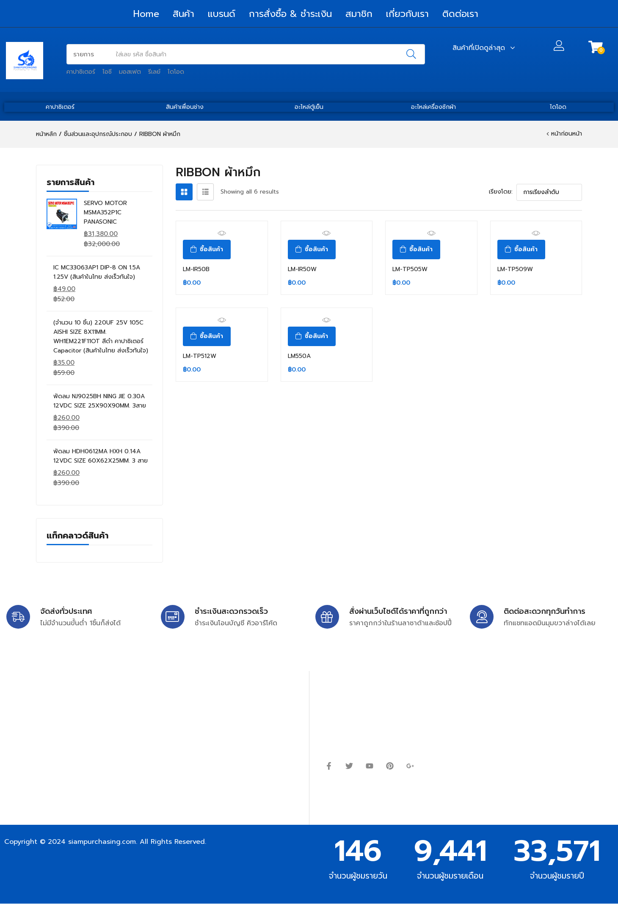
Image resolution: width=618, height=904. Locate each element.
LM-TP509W (515, 269)
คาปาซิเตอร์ (80, 71)
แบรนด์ (221, 14)
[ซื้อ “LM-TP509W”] (521, 249)
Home (146, 14)
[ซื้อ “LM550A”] (312, 336)
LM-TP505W (410, 269)
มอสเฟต (130, 71)
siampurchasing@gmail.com (79, 718)
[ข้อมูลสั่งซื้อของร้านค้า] (549, 192)
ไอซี (107, 71)
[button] (595, 47)
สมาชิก (358, 14)
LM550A (299, 356)
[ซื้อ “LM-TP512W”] (207, 336)
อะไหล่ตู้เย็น (309, 107)
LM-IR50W (302, 269)
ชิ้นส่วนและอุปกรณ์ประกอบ (98, 134)
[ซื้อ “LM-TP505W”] (416, 249)
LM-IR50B (196, 269)
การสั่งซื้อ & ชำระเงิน (290, 14)
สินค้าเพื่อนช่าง (185, 107)
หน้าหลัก (46, 134)
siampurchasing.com (102, 842)
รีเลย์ (154, 71)
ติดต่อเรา (460, 14)
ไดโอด (176, 71)
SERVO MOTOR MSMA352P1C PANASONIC (105, 212)
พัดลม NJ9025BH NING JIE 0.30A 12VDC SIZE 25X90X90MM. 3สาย (99, 401)
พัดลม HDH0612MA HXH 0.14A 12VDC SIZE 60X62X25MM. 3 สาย (100, 456)
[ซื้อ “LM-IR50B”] (207, 249)
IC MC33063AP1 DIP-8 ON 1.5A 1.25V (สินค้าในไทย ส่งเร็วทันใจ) (96, 272)
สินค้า (183, 14)
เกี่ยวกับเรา (407, 14)
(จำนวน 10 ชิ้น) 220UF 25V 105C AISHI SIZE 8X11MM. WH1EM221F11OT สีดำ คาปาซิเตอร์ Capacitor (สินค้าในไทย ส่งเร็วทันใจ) (100, 336)
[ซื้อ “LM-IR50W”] (312, 249)
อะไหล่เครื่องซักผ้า (433, 107)
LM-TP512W (199, 356)
